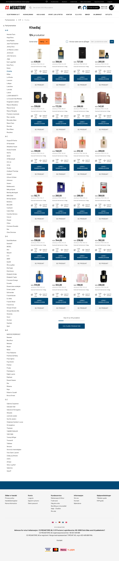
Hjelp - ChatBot (56, 508)
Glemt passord (32, 503)
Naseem (9, 337)
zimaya (9, 462)
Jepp (8, 59)
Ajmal (8, 156)
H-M (6, 30)
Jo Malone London (12, 50)
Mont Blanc (10, 129)
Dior (8, 249)
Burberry (9, 202)
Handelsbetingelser (11, 501)
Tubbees (9, 443)
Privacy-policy (9, 498)
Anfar (8, 165)
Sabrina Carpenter (13, 403)
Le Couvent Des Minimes (14, 99)
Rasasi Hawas (11, 380)
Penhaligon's (11, 371)
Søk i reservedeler (85, 1)
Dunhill (9, 262)
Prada (9, 368)
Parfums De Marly (12, 356)
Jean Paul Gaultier (12, 43)
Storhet (9, 320)
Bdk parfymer (11, 189)
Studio (9, 168)
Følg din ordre (55, 503)
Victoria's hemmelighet (14, 449)
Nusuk (9, 346)
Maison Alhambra (12, 105)
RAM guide (100, 501)
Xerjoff (9, 471)
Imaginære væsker (13, 102)
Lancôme (10, 86)
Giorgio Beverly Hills (13, 311)
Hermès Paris (11, 34)
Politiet (9, 365)
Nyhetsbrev (77, 503)
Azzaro (9, 183)
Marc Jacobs (11, 117)
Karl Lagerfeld (11, 62)
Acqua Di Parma (12, 140)
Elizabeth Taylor (12, 277)
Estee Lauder (11, 289)
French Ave (10, 305)
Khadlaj (9, 71)
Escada (9, 283)
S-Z (6, 399)
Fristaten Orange (12, 280)
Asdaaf (9, 174)
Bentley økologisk (12, 192)
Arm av (9, 162)
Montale (9, 126)
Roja (8, 389)
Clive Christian (11, 232)
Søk (112, 41)
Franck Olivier (11, 302)
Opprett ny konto (99, 1)
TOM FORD (10, 434)
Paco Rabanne (11, 352)
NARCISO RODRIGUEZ (13, 334)
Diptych (9, 253)
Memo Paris (10, 123)
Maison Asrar (11, 108)
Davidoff (9, 243)
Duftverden (10, 292)
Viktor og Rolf (11, 465)
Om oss (76, 498)
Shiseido (9, 413)
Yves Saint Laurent (13, 452)
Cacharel (9, 208)
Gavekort (64, 1)
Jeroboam (10, 53)
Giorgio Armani (11, 308)
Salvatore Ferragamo (14, 410)
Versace (9, 446)
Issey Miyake (10, 40)
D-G (6, 236)
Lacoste (9, 80)
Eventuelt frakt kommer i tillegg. (38, 80)
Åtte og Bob (11, 265)
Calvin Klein (10, 211)
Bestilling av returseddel (58, 506)
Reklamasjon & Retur (57, 498)
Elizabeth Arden (12, 274)
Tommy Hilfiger (11, 437)
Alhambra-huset (12, 146)
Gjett (8, 326)
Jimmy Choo (11, 46)
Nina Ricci (10, 340)
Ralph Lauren (11, 374)
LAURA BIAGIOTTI (12, 95)
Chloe (8, 223)
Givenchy (9, 314)
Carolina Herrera (12, 214)
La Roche (10, 77)
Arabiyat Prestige (12, 171)
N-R (6, 330)
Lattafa (9, 89)
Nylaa (8, 349)
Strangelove (11, 425)
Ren (8, 229)
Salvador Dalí (11, 407)
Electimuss (10, 271)
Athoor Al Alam (11, 177)
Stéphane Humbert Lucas (15, 422)
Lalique (9, 83)
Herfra (9, 153)
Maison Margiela (12, 111)
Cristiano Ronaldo (12, 226)
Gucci (8, 317)
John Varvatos (11, 56)
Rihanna (9, 386)
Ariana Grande (11, 150)
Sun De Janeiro (11, 419)
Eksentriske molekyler (14, 286)
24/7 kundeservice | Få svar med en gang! (17, 1)
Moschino (10, 132)
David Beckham (11, 240)
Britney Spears (11, 198)
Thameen (10, 428)
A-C (6, 136)
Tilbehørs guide (102, 498)
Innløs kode (73, 1)
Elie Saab (10, 268)
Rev (8, 383)
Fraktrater (54, 501)
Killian (8, 74)
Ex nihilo (9, 298)
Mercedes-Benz (11, 120)
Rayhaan (9, 377)
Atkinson (9, 180)
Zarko (9, 459)
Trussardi (10, 440)
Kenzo (9, 68)
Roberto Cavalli (12, 392)
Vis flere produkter (71, 326)
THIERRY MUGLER (12, 431)
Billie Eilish (10, 195)
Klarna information (11, 503)
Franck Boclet (11, 295)
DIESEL (9, 246)
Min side (53, 511)
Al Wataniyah (11, 159)
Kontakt (76, 501)
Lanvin (9, 92)
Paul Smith (10, 362)
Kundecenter (55, 1)
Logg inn (109, 1)
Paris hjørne (10, 359)
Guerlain (9, 323)
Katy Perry (10, 65)
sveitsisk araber (12, 416)
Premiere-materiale (13, 114)
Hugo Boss (10, 37)
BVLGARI (9, 205)
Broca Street (11, 395)
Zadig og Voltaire (12, 456)
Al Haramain (11, 143)
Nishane (9, 343)
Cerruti (9, 217)
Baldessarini (11, 186)
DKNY (8, 259)
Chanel (9, 220)
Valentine (10, 468)
